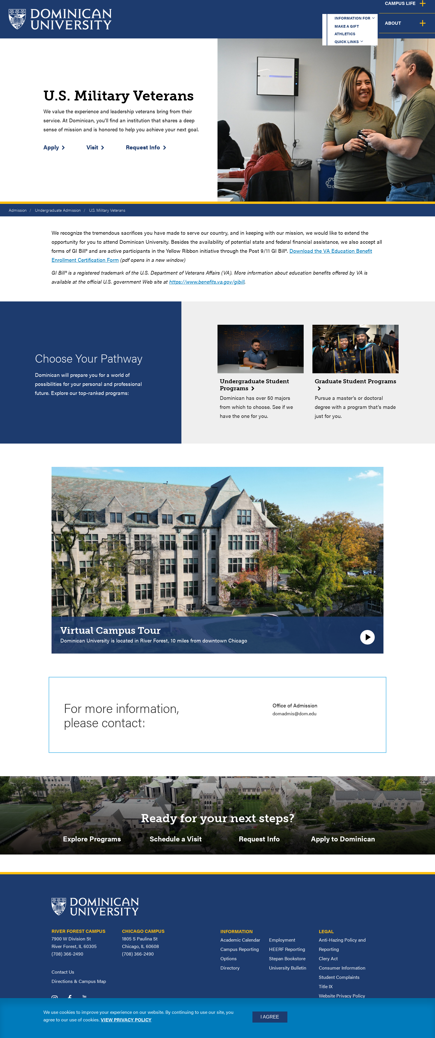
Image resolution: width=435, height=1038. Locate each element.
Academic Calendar (240, 942)
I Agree (270, 1016)
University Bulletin (287, 970)
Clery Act (328, 961)
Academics (211, 27)
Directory (230, 970)
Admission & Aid (262, 27)
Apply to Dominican (343, 840)
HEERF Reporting (287, 951)
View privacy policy (126, 1019)
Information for (220, 10)
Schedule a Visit (176, 840)
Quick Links (352, 10)
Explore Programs (92, 840)
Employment (282, 942)
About (418, 27)
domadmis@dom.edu (297, 713)
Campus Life (377, 27)
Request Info (143, 147)
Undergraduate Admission (58, 210)
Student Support (322, 27)
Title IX (326, 989)
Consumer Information (342, 970)
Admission (18, 210)
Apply (51, 147)
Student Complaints (339, 979)
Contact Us (63, 974)
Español (396, 10)
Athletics (312, 10)
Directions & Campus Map (79, 983)
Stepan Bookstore (287, 961)
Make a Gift (272, 10)
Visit (92, 147)
